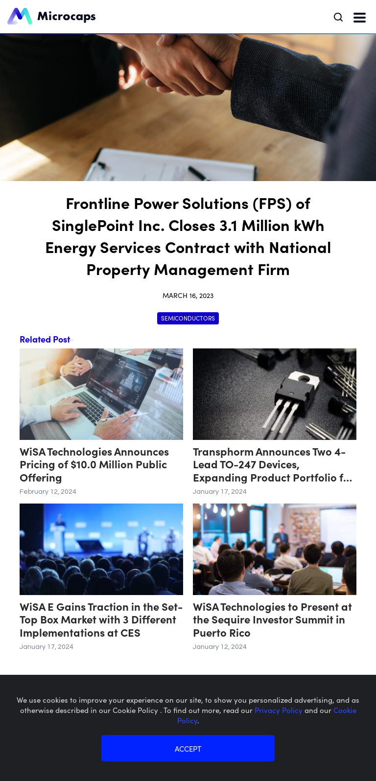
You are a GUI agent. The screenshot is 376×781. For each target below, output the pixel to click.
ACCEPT (188, 748)
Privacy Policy (280, 710)
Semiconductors (188, 318)
